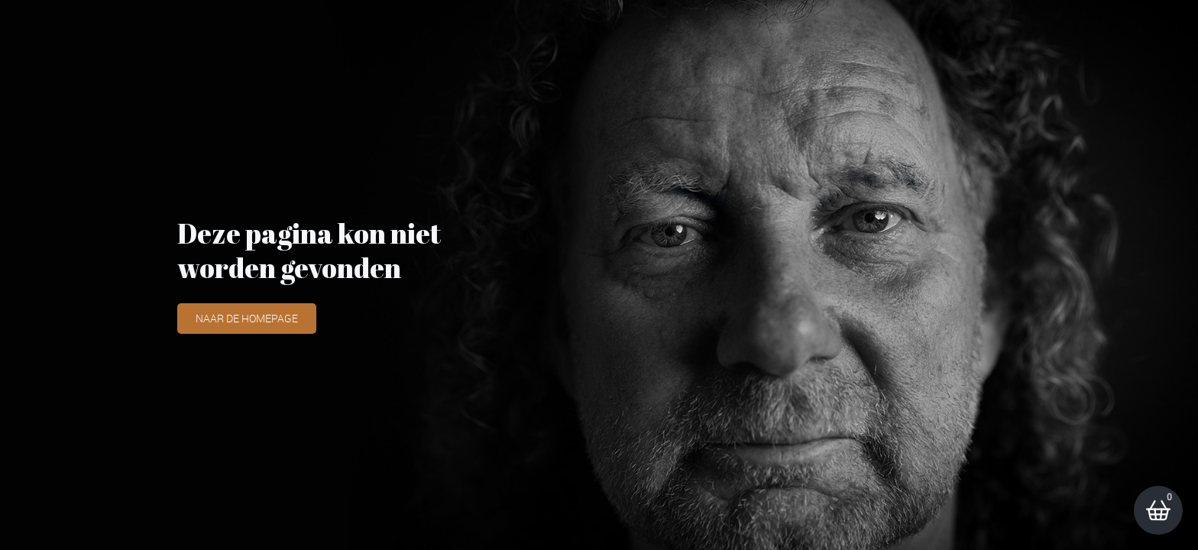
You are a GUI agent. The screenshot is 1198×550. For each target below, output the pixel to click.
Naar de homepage (247, 318)
